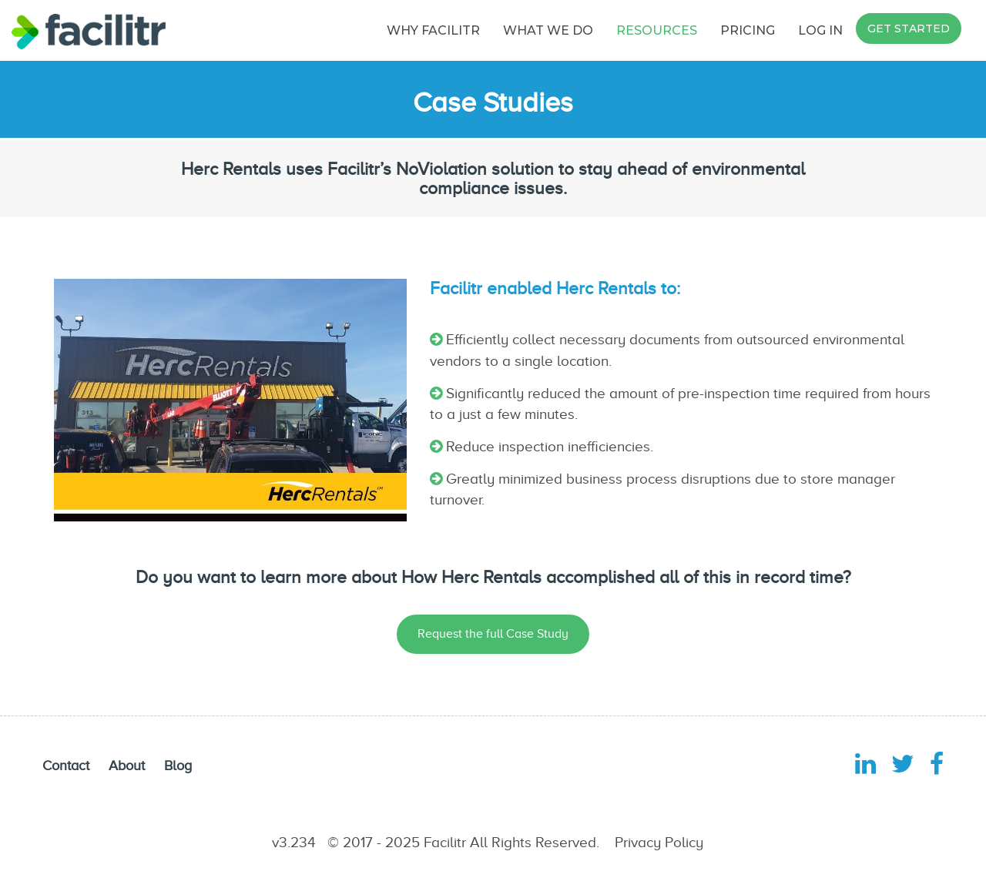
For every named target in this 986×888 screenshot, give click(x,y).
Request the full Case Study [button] (493, 634)
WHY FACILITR (433, 30)
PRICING (747, 30)
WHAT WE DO (548, 30)
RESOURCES (656, 30)
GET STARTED (908, 28)
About (127, 765)
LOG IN (820, 30)
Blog (178, 765)
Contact (65, 765)
